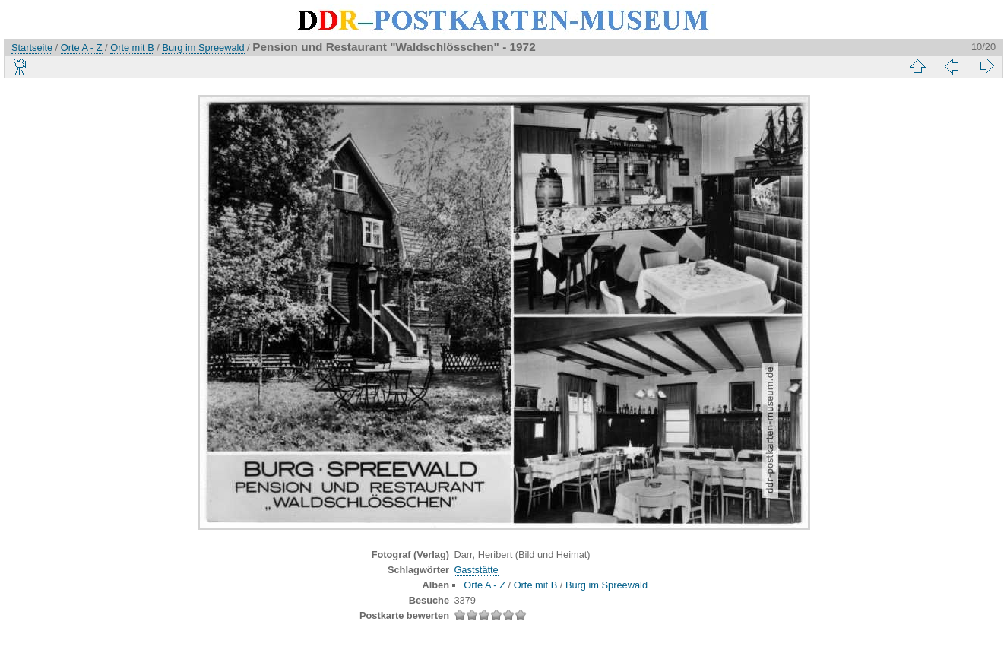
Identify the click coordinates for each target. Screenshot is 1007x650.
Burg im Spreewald (203, 47)
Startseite (31, 47)
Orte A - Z (82, 47)
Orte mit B (132, 47)
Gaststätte (476, 569)
